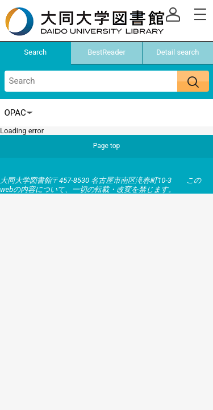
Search (35, 52)
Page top (106, 146)
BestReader (106, 52)
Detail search (177, 52)
